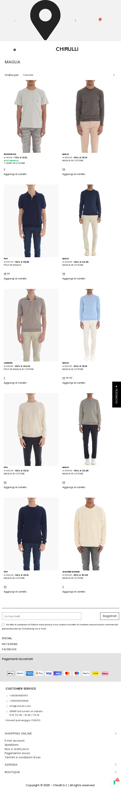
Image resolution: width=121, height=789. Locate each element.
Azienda (11, 764)
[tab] (60, 733)
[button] (15, 21)
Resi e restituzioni (17, 749)
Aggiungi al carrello (15, 174)
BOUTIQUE (12, 772)
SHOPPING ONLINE (18, 733)
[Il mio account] (75, 20)
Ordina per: (12, 75)
